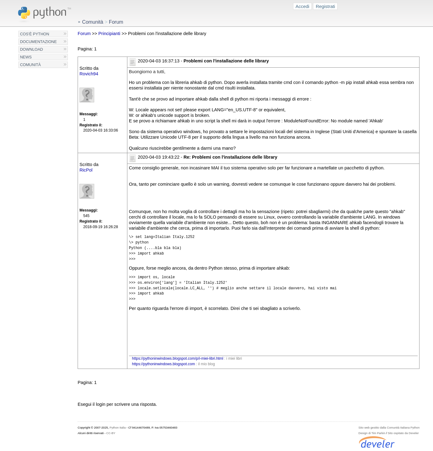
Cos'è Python (34, 34)
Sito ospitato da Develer (403, 433)
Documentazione (38, 41)
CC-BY (110, 433)
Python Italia (118, 427)
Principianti (110, 33)
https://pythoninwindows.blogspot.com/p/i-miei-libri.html (177, 358)
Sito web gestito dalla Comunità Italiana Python (388, 427)
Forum (84, 33)
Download (31, 49)
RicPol (85, 170)
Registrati (325, 6)
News (26, 57)
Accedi (302, 6)
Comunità (30, 64)
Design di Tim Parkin (371, 433)
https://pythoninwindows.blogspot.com (163, 364)
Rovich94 (88, 73)
